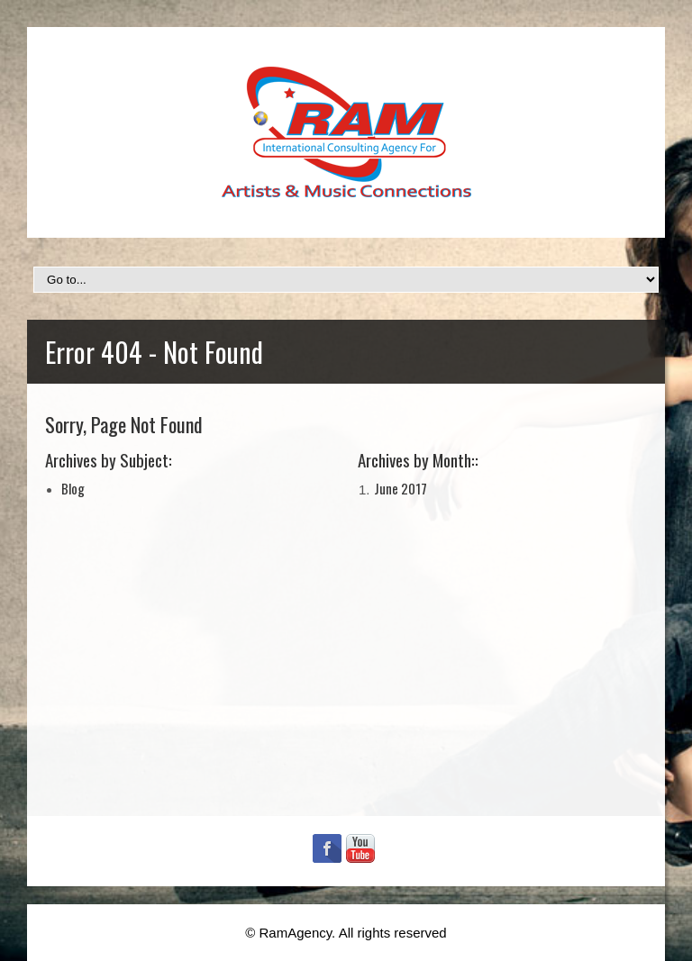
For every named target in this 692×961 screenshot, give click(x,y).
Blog (73, 488)
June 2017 (400, 488)
